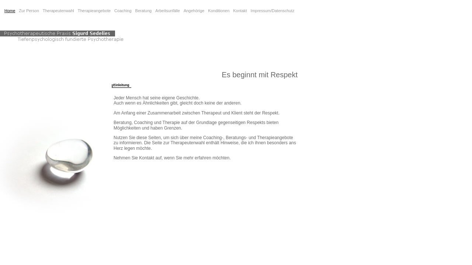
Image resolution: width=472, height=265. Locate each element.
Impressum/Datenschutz (273, 10)
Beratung (143, 10)
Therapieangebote (94, 10)
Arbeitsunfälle (167, 10)
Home (9, 10)
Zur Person (29, 10)
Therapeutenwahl (58, 10)
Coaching (122, 10)
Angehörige (194, 10)
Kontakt (240, 10)
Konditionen (218, 10)
